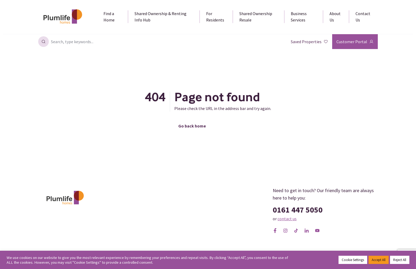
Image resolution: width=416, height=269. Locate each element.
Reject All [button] (399, 260)
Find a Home (109, 17)
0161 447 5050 (298, 209)
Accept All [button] (378, 260)
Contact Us (363, 17)
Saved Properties (309, 41)
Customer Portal (355, 41)
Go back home (192, 126)
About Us (335, 17)
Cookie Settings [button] (353, 260)
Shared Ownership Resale (255, 17)
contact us (287, 218)
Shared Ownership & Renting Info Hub (161, 17)
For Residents (215, 17)
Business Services (299, 17)
